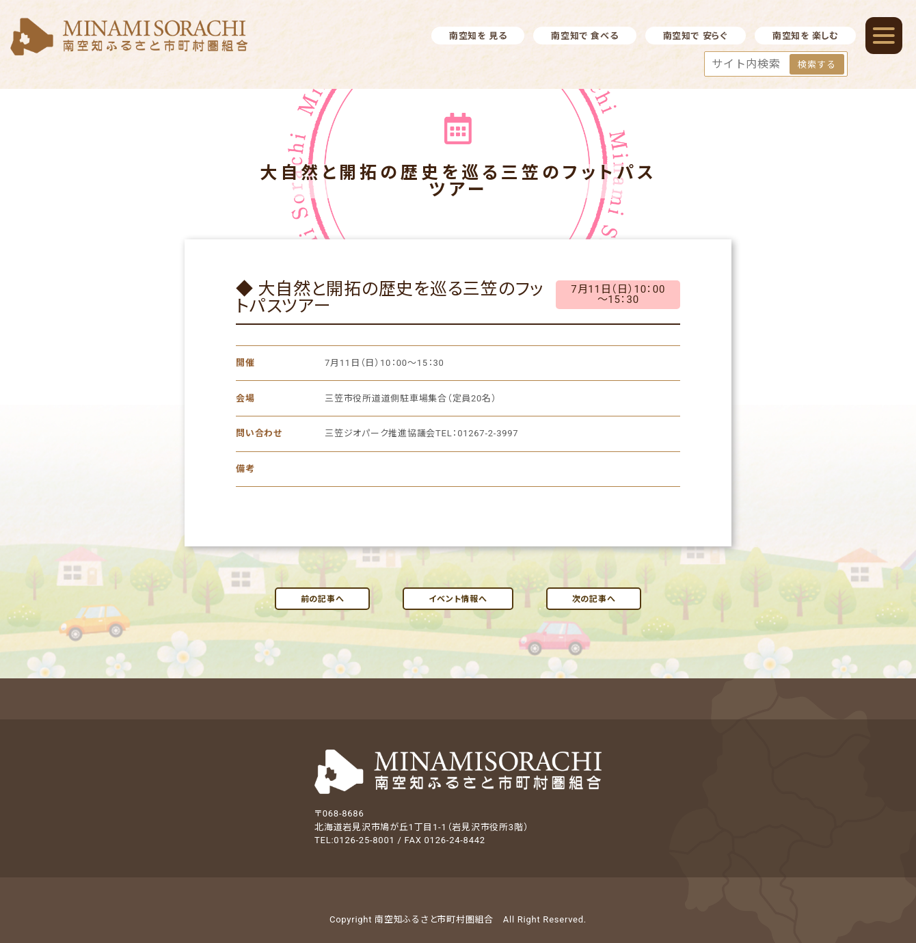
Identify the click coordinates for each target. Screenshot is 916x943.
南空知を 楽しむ (805, 36)
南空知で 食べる (584, 36)
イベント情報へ (458, 599)
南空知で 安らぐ (695, 36)
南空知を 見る (478, 36)
